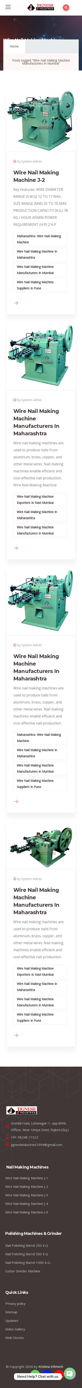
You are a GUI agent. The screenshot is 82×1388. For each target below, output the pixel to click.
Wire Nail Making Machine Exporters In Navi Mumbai (35, 499)
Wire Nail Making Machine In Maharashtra (37, 254)
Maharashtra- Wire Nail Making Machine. (39, 738)
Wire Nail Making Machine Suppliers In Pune (35, 285)
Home (14, 46)
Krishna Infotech (50, 1366)
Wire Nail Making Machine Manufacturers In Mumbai (35, 270)
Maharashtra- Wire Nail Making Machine (39, 239)
